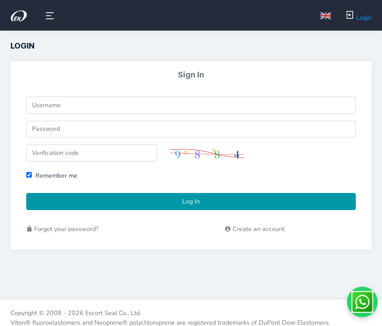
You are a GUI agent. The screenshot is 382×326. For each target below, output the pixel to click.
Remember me (56, 175)
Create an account (255, 228)
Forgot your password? (62, 228)
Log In (191, 201)
